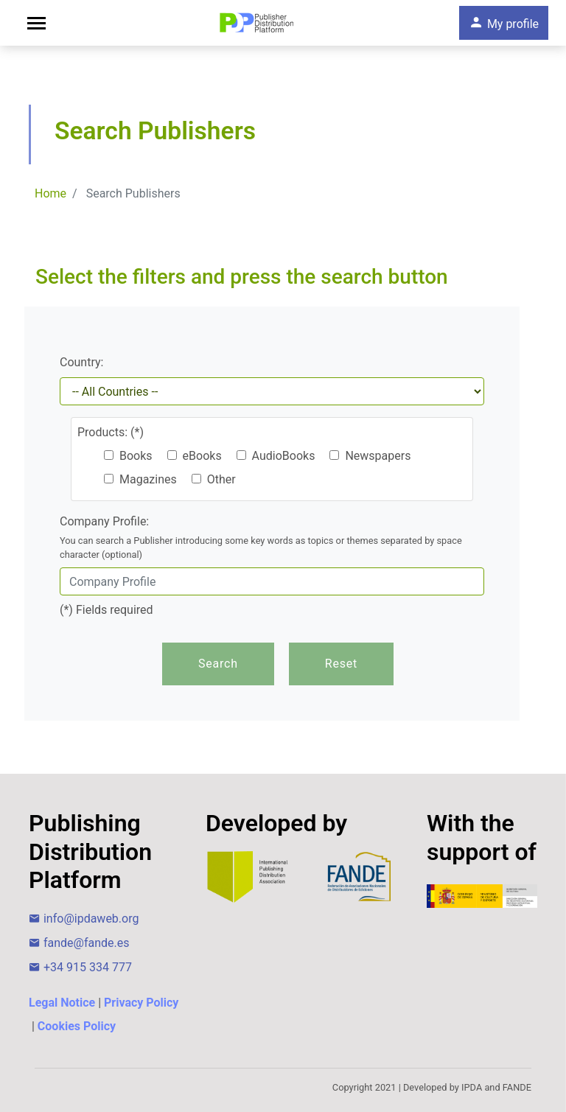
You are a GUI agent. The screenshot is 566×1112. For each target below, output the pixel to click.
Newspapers (369, 456)
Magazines (140, 479)
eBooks (194, 456)
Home (50, 193)
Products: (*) (110, 432)
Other (214, 479)
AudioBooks (276, 456)
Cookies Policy (77, 1026)
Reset (341, 664)
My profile (504, 23)
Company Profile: (272, 538)
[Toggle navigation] (36, 23)
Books (128, 456)
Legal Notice (62, 1003)
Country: (81, 362)
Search (218, 664)
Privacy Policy (141, 1003)
